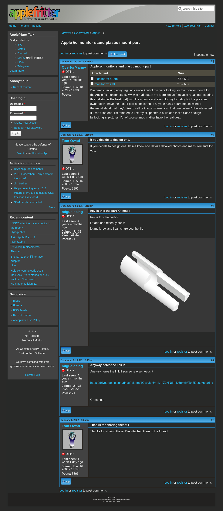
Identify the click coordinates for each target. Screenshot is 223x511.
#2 (212, 134)
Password (17, 113)
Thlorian (16, 251)
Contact (209, 25)
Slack (21, 61)
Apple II (97, 33)
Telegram (23, 66)
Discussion (81, 33)
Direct (20, 153)
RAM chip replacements (28, 168)
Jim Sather (20, 183)
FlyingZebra (18, 232)
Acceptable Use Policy (26, 320)
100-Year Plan (192, 25)
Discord (22, 53)
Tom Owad (71, 141)
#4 (212, 360)
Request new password (28, 127)
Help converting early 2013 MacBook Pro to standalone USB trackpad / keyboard (34, 193)
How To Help (173, 25)
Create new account (26, 122)
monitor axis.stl (105, 84)
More (52, 207)
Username (17, 103)
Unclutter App (40, 153)
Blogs (16, 300)
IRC (20, 44)
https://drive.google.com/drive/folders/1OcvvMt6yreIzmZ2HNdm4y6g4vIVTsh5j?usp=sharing (151, 382)
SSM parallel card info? (28, 202)
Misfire (21, 57)
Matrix (21, 48)
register (77, 53)
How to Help (32, 374)
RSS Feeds (20, 310)
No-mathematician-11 (24, 283)
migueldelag (72, 212)
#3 (212, 205)
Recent (36, 25)
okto (13, 265)
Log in (63, 53)
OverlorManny (74, 67)
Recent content (22, 87)
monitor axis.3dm (106, 79)
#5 (212, 420)
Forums (24, 25)
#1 (212, 61)
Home (12, 25)
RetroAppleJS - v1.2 (23, 237)
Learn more (17, 70)
